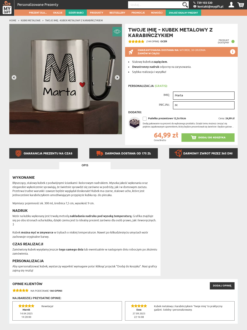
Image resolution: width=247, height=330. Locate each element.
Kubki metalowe (31, 20)
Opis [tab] (85, 165)
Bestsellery (117, 13)
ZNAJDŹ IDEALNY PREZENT (183, 13)
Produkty (96, 13)
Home (12, 20)
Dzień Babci (76, 13)
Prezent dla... (38, 13)
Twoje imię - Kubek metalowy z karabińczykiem (74, 20)
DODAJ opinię (222, 286)
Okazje (57, 13)
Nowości (157, 13)
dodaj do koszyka (212, 137)
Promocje (138, 13)
